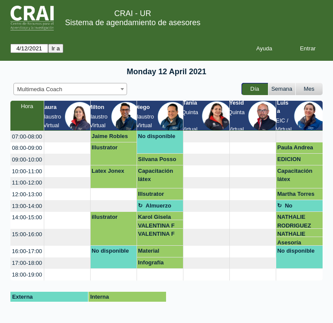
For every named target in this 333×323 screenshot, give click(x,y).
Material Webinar (149, 252)
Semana (281, 89)
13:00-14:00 (27, 206)
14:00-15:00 (27, 217)
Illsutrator (151, 194)
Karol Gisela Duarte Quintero (159, 217)
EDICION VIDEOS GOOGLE (289, 160)
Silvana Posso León (157, 160)
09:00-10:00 (27, 159)
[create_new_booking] (67, 136)
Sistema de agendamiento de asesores (132, 22)
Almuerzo (158, 205)
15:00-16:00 (27, 234)
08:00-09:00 (27, 148)
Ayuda (264, 48)
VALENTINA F (156, 225)
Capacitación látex (155, 175)
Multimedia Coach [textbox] (39, 89)
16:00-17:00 (27, 251)
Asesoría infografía (290, 242)
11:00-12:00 (27, 182)
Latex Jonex (107, 171)
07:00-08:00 (27, 136)
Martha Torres (295, 194)
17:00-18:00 (27, 263)
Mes (309, 89)
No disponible (156, 136)
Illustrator (104, 147)
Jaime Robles (109, 136)
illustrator (104, 217)
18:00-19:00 (27, 274)
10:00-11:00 (27, 171)
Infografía (150, 262)
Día (254, 89)
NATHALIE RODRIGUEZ (294, 221)
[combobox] (70, 89)
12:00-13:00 (27, 194)
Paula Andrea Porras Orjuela (296, 149)
